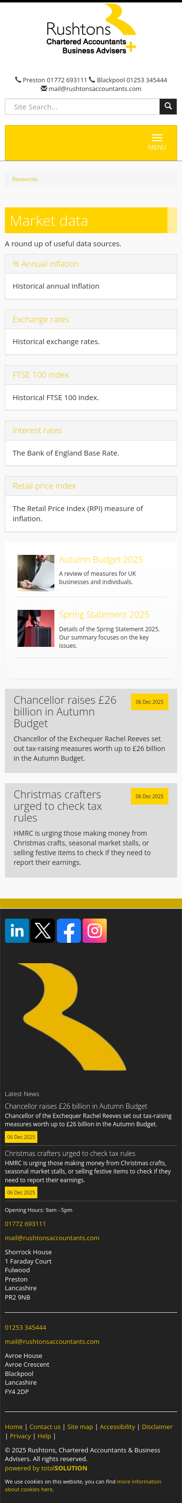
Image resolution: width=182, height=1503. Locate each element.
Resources (25, 179)
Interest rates (37, 430)
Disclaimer (157, 1426)
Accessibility (117, 1426)
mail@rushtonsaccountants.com (94, 88)
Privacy (20, 1435)
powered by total (46, 1468)
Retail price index (44, 485)
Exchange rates (41, 319)
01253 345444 (147, 79)
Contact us (45, 1426)
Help (44, 1435)
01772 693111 (67, 79)
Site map (80, 1426)
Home (14, 1426)
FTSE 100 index (41, 374)
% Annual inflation (46, 263)
